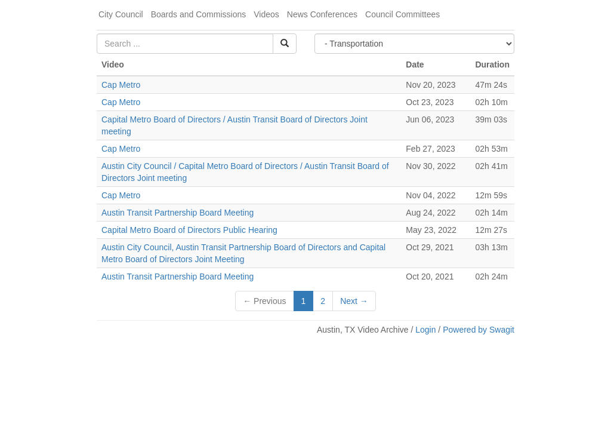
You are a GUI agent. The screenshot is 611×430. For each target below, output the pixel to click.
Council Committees (402, 14)
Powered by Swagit (478, 329)
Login (425, 329)
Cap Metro (120, 85)
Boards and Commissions (198, 14)
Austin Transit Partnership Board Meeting (177, 212)
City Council (120, 14)
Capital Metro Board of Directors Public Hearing (189, 230)
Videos (266, 14)
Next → (354, 301)
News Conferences (322, 14)
